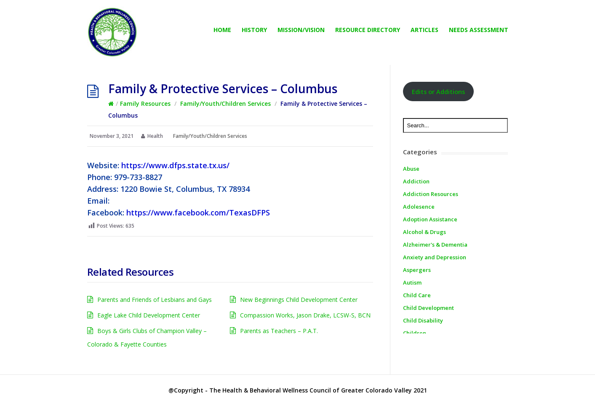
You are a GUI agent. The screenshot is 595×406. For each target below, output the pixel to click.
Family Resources (145, 103)
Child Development (428, 308)
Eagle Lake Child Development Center (148, 315)
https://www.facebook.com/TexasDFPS (198, 212)
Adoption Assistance (430, 219)
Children (414, 333)
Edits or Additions (438, 91)
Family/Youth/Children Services (225, 103)
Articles (424, 30)
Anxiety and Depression (434, 257)
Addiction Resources (430, 194)
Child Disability (423, 320)
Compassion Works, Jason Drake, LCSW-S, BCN (305, 315)
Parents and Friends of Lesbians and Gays (154, 300)
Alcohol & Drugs (424, 232)
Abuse (411, 168)
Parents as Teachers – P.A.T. (279, 331)
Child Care (417, 295)
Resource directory (367, 30)
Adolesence (419, 206)
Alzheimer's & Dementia (435, 244)
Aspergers (417, 270)
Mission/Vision (301, 30)
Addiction (416, 181)
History (254, 30)
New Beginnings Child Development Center (299, 300)
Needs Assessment (478, 30)
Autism (412, 282)
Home (222, 30)
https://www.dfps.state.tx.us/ (175, 165)
